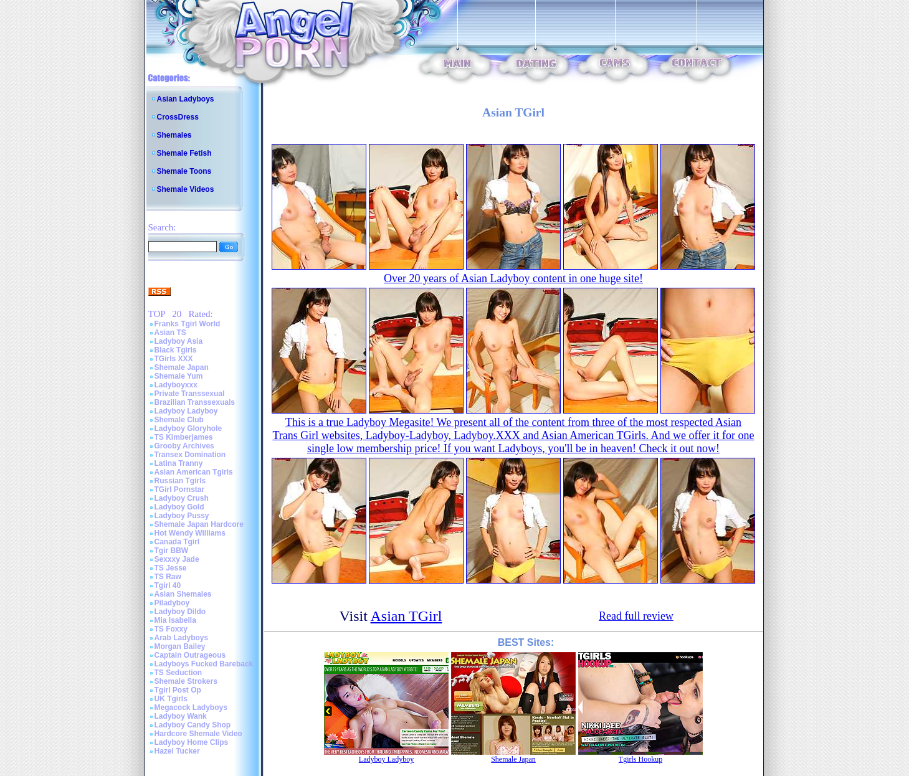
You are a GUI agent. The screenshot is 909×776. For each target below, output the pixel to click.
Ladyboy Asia (179, 341)
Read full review (636, 616)
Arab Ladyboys (182, 637)
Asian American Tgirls (194, 472)
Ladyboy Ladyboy (186, 411)
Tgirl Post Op (178, 690)
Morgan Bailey (180, 646)
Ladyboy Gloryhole (188, 428)
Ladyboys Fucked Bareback (204, 664)
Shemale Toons (184, 171)
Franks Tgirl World (188, 323)
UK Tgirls (171, 698)
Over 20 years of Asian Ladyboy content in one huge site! (513, 278)
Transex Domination (190, 454)
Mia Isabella (175, 620)
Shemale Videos (185, 189)
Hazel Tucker (177, 751)
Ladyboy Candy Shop (193, 725)
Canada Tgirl (177, 541)
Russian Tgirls (180, 480)
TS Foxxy (171, 629)
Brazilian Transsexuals (195, 402)
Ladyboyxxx (176, 385)
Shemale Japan (182, 367)
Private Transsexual (190, 393)
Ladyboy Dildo (180, 611)
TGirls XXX (174, 358)
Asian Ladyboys (185, 99)
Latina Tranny (179, 463)
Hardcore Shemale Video (198, 733)
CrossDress (178, 117)
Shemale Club (179, 419)
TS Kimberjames (184, 437)
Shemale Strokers (186, 681)
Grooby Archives (184, 446)
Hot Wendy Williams (190, 533)
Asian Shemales (183, 594)
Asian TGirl (406, 616)
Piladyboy (172, 603)
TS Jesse (171, 568)
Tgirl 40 (168, 585)
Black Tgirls (176, 350)
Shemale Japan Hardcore (199, 524)
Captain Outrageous (190, 655)
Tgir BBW (172, 550)
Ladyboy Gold (179, 507)
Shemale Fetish (184, 153)
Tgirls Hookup (640, 759)
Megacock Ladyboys (191, 707)
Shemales (174, 135)
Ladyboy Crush (182, 498)
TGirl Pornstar (180, 489)
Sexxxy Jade (177, 559)
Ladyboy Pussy (182, 515)
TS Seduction (178, 672)
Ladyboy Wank (181, 716)
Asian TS (170, 332)
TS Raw (168, 576)
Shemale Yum (179, 376)
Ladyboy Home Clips (192, 742)
